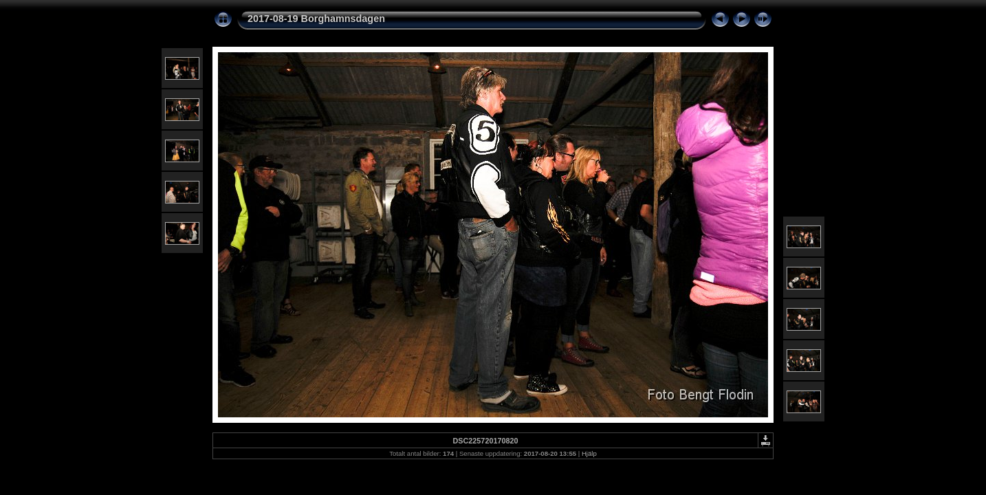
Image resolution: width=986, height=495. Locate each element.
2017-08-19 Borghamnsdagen (316, 18)
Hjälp (589, 453)
